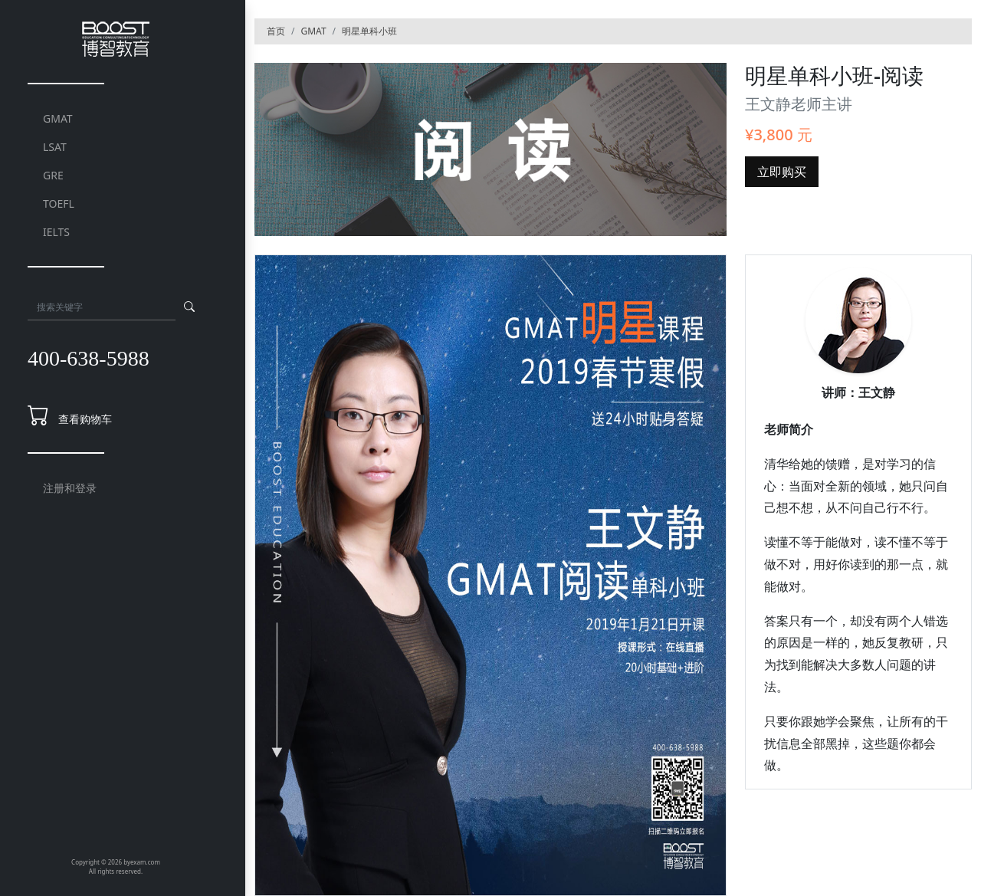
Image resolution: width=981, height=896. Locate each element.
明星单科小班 (369, 31)
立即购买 (781, 171)
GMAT (58, 118)
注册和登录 (70, 488)
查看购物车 (85, 419)
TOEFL (58, 203)
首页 (276, 31)
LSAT (55, 146)
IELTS (56, 232)
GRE (53, 175)
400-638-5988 (88, 358)
